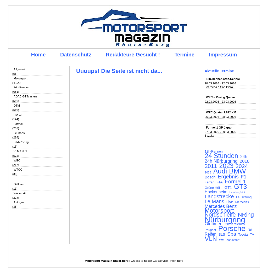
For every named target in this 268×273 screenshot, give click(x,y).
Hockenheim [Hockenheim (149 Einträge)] (216, 192)
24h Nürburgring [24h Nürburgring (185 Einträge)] (221, 161)
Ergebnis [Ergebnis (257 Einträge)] (228, 177)
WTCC (18, 169)
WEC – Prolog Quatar (220, 97)
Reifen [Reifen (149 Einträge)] (210, 234)
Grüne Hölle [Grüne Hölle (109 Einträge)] (213, 188)
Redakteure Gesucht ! (133, 54)
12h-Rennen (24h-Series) (223, 78)
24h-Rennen (22, 87)
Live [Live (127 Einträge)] (229, 202)
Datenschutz (75, 54)
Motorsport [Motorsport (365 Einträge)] (219, 210)
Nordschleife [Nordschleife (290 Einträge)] (220, 215)
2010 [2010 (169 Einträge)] (244, 161)
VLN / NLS (20, 151)
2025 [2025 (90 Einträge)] (208, 172)
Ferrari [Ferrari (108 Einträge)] (209, 182)
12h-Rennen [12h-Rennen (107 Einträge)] (214, 151)
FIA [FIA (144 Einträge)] (219, 182)
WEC (17, 160)
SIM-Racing (21, 142)
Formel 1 (19, 123)
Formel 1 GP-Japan (219, 127)
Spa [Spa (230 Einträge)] (231, 234)
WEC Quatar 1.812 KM (221, 112)
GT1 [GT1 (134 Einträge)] (228, 187)
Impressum (223, 54)
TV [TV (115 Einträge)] (252, 234)
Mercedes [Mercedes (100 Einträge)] (242, 202)
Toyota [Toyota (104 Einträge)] (243, 234)
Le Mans (19, 133)
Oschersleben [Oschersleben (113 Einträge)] (234, 224)
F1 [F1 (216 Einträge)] (244, 177)
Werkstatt (20, 193)
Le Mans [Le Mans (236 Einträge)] (214, 201)
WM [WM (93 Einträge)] (221, 239)
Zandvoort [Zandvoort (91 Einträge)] (232, 239)
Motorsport (20, 78)
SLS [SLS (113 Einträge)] (222, 234)
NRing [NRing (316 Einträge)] (246, 215)
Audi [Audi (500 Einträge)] (220, 171)
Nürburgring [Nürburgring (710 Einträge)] (225, 220)
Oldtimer (19, 184)
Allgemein (20, 69)
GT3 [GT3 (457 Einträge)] (240, 186)
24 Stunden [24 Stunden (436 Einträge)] (221, 156)
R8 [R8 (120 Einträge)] (250, 230)
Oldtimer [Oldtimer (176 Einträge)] (213, 224)
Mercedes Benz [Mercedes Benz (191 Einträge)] (221, 206)
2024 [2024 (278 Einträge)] (242, 166)
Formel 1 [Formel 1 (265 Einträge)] (235, 181)
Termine (184, 54)
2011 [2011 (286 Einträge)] (211, 166)
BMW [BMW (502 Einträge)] (237, 171)
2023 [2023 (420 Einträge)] (226, 166)
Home (38, 54)
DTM (17, 105)
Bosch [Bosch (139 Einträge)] (210, 177)
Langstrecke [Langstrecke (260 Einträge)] (219, 196)
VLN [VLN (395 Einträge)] (211, 239)
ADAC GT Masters (25, 96)
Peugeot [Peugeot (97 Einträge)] (210, 229)
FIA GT (18, 114)
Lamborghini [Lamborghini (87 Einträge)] (237, 192)
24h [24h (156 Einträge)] (243, 157)
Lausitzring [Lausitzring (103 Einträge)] (244, 197)
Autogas (19, 202)
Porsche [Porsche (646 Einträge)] (232, 228)
